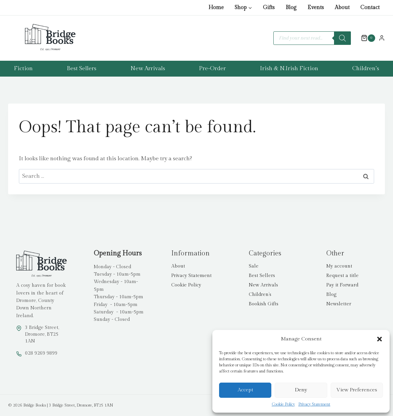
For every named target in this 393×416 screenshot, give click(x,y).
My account (339, 266)
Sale (254, 266)
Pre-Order (212, 68)
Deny (301, 390)
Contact (370, 7)
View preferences (356, 390)
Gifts (269, 7)
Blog (291, 7)
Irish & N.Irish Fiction (289, 68)
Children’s (365, 68)
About (342, 7)
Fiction (23, 68)
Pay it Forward (342, 285)
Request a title (342, 275)
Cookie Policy (283, 404)
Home (216, 7)
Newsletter (338, 304)
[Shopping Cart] (364, 38)
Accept (245, 390)
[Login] (382, 37)
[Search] (342, 38)
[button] (379, 339)
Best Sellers (81, 68)
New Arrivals (147, 68)
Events (315, 7)
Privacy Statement (314, 404)
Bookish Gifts (263, 304)
